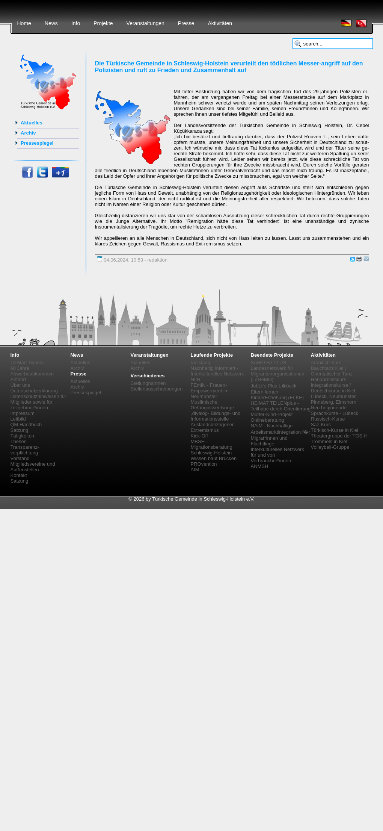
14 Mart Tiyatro (27, 362)
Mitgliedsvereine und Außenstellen (33, 466)
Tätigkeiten (23, 436)
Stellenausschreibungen (157, 389)
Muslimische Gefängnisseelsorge (212, 404)
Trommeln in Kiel (329, 441)
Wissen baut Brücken (214, 458)
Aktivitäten (220, 23)
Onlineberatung (267, 420)
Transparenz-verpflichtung (25, 450)
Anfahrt (18, 379)
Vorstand (20, 458)
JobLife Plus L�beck (274, 386)
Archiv (28, 133)
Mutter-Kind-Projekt (272, 414)
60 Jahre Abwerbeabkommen (32, 371)
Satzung (20, 430)
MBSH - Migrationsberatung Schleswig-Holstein (211, 447)
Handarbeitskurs (329, 379)
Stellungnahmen (148, 383)
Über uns (20, 385)
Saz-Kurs (321, 424)
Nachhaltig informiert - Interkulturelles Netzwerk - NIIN (219, 373)
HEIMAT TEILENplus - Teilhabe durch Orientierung (281, 406)
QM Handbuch (26, 424)
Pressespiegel (37, 143)
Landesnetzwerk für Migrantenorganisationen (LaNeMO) (278, 373)
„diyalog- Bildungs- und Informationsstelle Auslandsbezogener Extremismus (216, 421)
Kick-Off (199, 436)
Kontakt (19, 475)
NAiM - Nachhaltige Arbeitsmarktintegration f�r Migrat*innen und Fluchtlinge (280, 435)
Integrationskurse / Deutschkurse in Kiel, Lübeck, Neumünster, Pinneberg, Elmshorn (334, 393)
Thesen (19, 441)
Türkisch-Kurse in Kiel (334, 430)
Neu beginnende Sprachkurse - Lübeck (334, 410)
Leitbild (18, 419)
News (51, 23)
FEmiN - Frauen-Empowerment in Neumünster (209, 390)
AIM (195, 469)
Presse (186, 23)
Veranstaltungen (145, 23)
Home (24, 23)
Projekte (103, 23)
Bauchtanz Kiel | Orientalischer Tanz (332, 371)
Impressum (23, 413)
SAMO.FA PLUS (268, 362)
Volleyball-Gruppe (330, 447)
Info (75, 23)
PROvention (204, 464)
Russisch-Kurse (328, 419)
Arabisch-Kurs (326, 362)
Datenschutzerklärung (34, 391)
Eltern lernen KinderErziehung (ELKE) (277, 394)
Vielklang (201, 362)
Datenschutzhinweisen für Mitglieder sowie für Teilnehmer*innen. (38, 402)
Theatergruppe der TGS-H (339, 436)
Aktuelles (31, 123)
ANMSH (259, 466)
